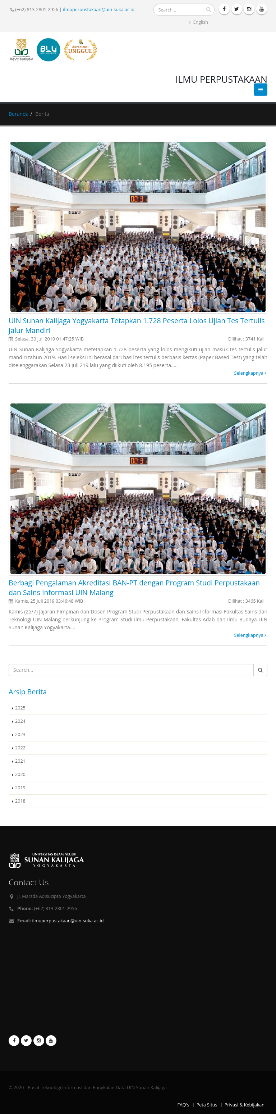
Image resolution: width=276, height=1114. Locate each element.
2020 (20, 774)
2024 (20, 721)
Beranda (18, 113)
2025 (20, 708)
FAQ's (183, 1105)
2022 (20, 748)
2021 (20, 761)
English (198, 22)
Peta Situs (207, 1105)
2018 (20, 801)
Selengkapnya (250, 373)
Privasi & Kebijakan (244, 1105)
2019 (20, 788)
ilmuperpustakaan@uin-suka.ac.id (98, 9)
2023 (20, 734)
